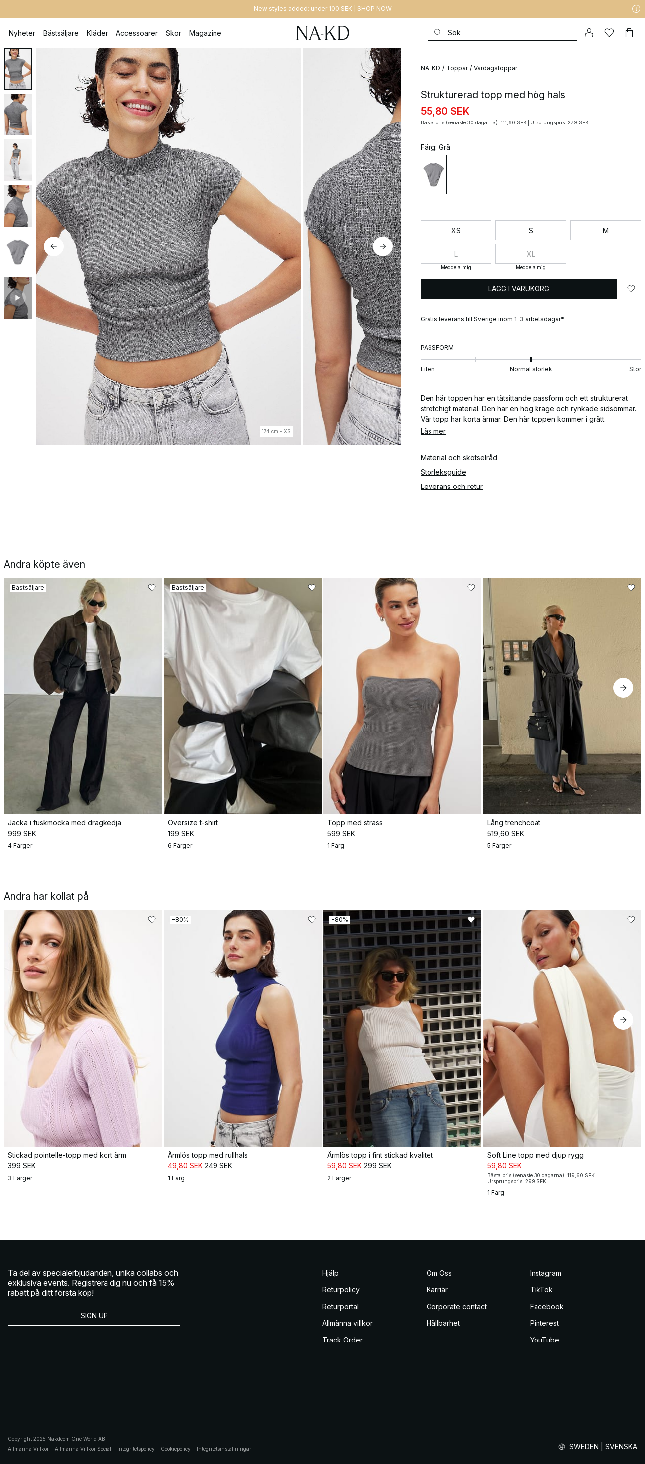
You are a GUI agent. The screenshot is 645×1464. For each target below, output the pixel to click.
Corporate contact (457, 1306)
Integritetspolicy (136, 1449)
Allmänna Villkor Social (83, 1449)
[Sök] (502, 32)
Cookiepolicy (176, 1449)
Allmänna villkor (347, 1323)
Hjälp (330, 1273)
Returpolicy (341, 1289)
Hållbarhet (443, 1323)
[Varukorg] (629, 33)
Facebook (547, 1306)
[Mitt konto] (589, 33)
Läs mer (433, 431)
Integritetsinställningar (224, 1449)
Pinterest (544, 1323)
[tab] (18, 69)
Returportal (340, 1306)
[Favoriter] (609, 33)
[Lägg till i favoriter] (631, 289)
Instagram (545, 1273)
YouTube (544, 1340)
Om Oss (439, 1273)
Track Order (342, 1340)
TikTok (541, 1289)
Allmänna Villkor (28, 1449)
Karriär (437, 1289)
